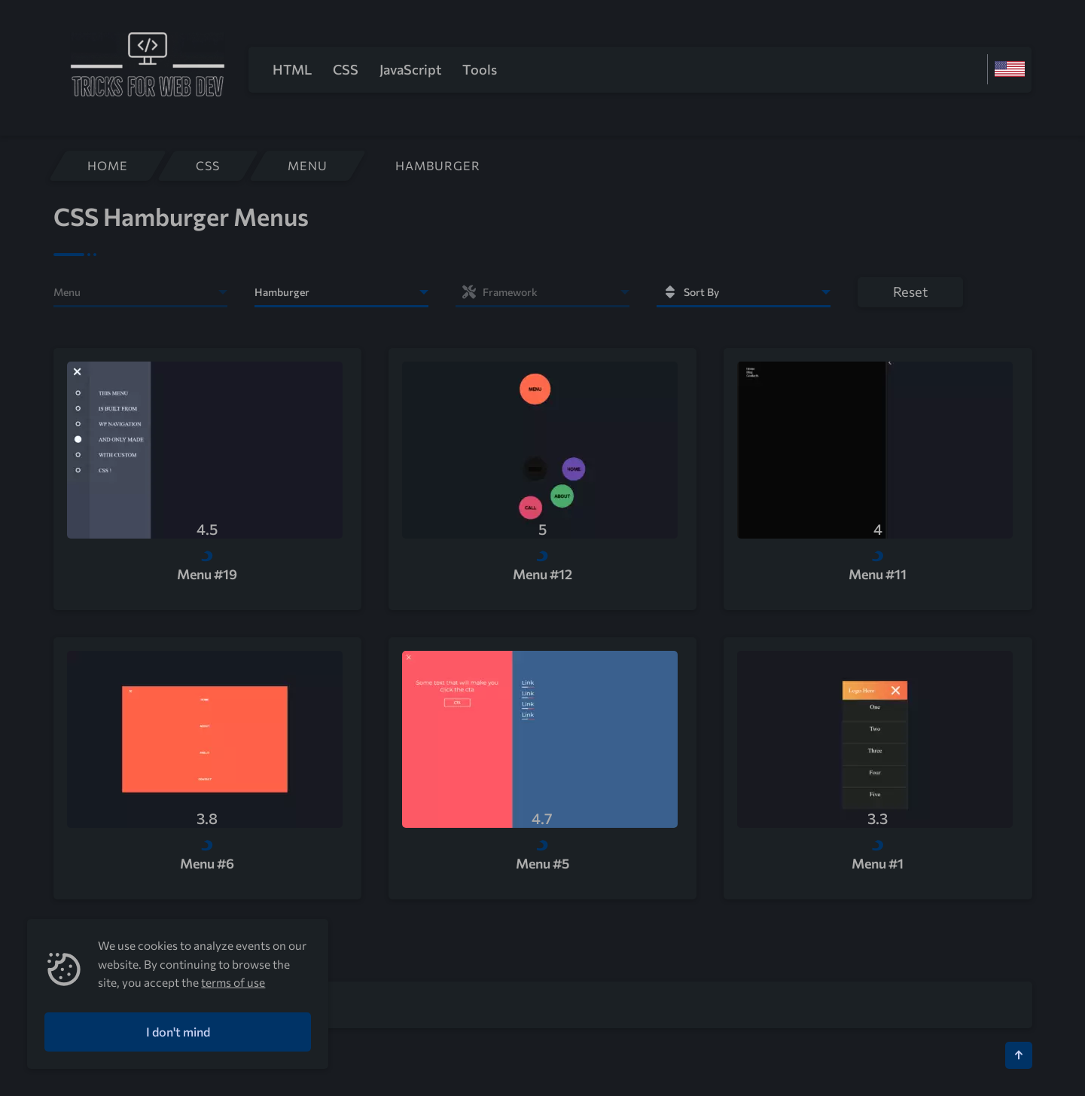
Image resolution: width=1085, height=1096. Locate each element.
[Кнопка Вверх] (1018, 1055)
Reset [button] (910, 291)
